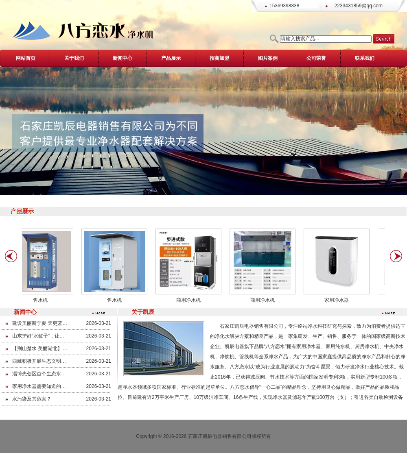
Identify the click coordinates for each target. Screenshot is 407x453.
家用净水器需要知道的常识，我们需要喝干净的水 (39, 386)
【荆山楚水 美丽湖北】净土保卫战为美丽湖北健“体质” (39, 348)
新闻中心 (122, 58)
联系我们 (364, 58)
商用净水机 (190, 300)
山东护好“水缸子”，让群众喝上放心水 (39, 336)
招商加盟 (219, 58)
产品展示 (171, 58)
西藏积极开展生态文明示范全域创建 (39, 361)
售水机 (42, 300)
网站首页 (25, 58)
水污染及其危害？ (31, 399)
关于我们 (74, 58)
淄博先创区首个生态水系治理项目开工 (39, 374)
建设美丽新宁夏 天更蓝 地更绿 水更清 (39, 323)
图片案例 (268, 58)
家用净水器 (338, 300)
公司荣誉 (316, 58)
